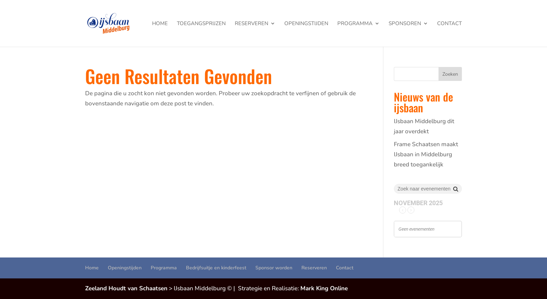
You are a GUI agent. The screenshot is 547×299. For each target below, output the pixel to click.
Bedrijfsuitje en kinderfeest (216, 267)
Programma (355, 24)
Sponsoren (405, 24)
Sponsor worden (273, 267)
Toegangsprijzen (201, 24)
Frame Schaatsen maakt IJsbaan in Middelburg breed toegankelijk (426, 154)
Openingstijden (306, 24)
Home (160, 24)
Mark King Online (324, 288)
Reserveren (251, 24)
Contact (449, 24)
